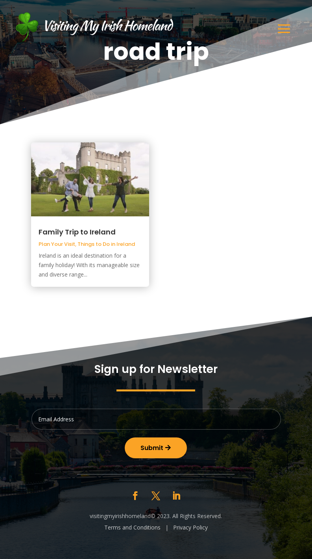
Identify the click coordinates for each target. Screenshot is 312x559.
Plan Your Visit (57, 244)
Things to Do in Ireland (106, 244)
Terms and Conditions (132, 527)
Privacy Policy (190, 527)
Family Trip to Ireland (77, 232)
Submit (151, 447)
